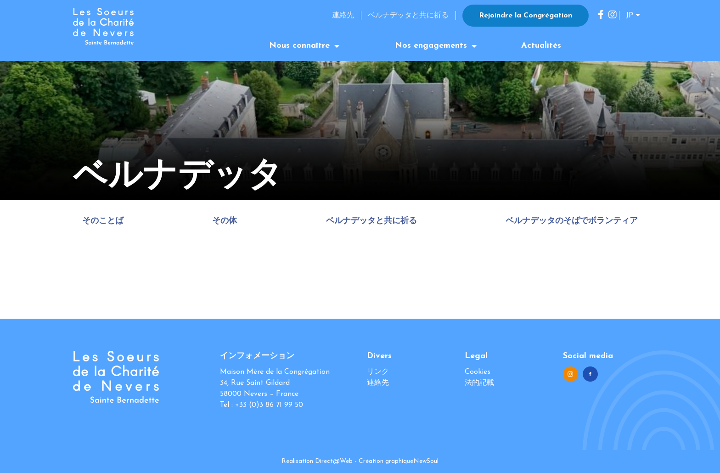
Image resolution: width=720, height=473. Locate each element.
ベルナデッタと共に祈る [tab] (371, 221)
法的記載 (479, 383)
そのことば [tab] (103, 221)
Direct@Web (334, 461)
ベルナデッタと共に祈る (408, 15)
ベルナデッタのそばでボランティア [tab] (572, 221)
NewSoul (426, 461)
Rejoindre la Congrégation (525, 15)
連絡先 (343, 15)
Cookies (477, 372)
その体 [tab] (224, 221)
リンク (378, 372)
